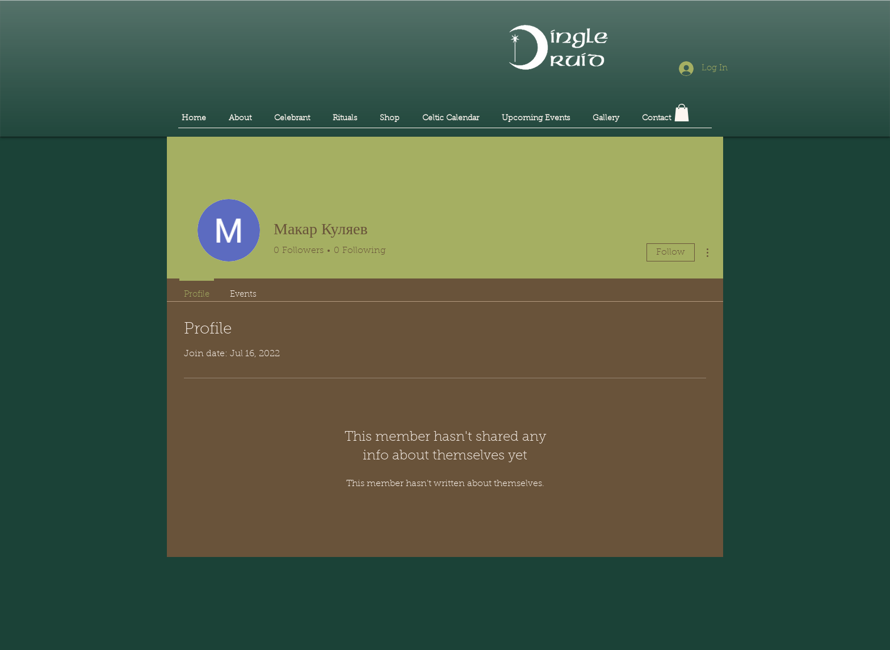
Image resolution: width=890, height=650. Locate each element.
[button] (681, 112)
